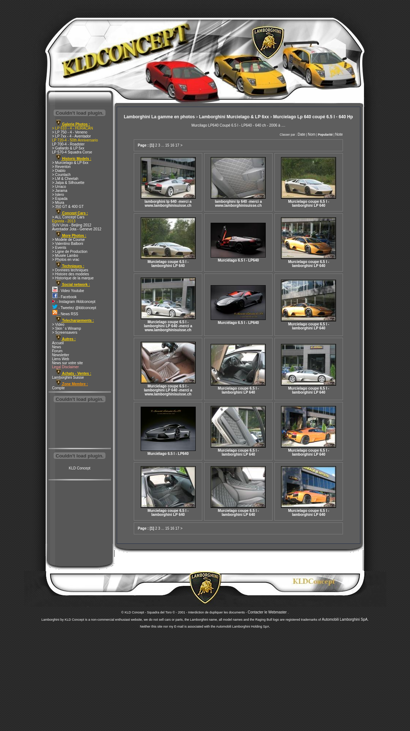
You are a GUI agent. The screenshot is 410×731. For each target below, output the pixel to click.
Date (301, 134)
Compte (58, 388)
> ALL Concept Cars (68, 217)
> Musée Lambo (65, 256)
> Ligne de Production (70, 252)
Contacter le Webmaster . (268, 612)
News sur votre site (67, 363)
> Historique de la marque (73, 278)
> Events (59, 248)
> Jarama (59, 191)
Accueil (58, 343)
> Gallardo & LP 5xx (68, 148)
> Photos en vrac (65, 260)
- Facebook (64, 297)
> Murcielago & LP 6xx (70, 163)
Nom (311, 134)
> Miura (58, 203)
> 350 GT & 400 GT (68, 207)
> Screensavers (65, 332)
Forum (57, 351)
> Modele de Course (68, 240)
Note (339, 134)
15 (167, 145)
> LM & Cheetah (65, 179)
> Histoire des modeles (70, 274)
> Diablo (59, 171)
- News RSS (65, 314)
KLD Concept (79, 468)
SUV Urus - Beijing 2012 (71, 225)
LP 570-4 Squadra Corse (72, 152)
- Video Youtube (68, 291)
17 (177, 145)
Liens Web (60, 359)
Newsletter (60, 355)
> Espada (60, 199)
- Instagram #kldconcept (74, 302)
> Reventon (61, 167)
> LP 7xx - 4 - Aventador (71, 136)
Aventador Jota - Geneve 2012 (77, 229)
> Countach (61, 175)
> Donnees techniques (70, 270)
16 (172, 145)
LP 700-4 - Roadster (68, 144)
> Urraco (59, 187)
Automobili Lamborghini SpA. (345, 619)
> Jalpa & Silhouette (68, 183)
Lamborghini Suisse (68, 377)
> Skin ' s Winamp (66, 328)
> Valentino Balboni (67, 244)
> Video (58, 325)
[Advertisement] (80, 426)
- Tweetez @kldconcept (74, 308)
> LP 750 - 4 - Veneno (69, 132)
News (56, 347)
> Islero (58, 195)
